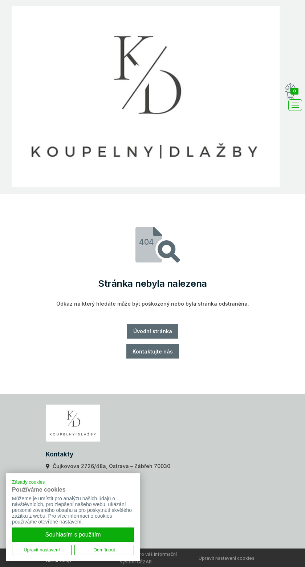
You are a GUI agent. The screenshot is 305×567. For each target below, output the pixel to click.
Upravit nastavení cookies (227, 558)
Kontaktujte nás (153, 351)
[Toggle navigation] (295, 105)
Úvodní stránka (152, 331)
